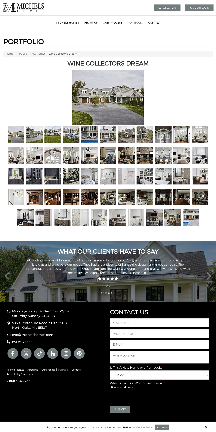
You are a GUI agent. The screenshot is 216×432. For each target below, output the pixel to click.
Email (130, 387)
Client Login (199, 7)
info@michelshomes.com (32, 335)
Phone (117, 387)
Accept (162, 427)
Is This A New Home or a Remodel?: (136, 367)
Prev (7, 278)
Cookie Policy (144, 427)
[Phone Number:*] (159, 333)
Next (208, 278)
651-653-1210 (167, 7)
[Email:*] (159, 344)
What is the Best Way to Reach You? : (137, 383)
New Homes (37, 53)
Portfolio (22, 53)
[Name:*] (159, 322)
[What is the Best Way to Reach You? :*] (112, 387)
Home (9, 53)
